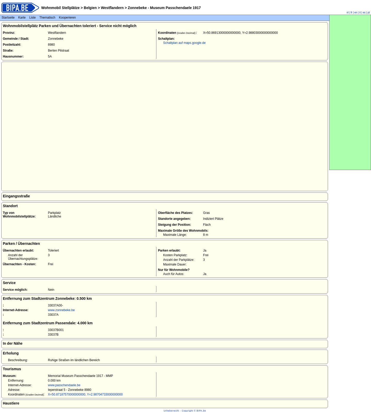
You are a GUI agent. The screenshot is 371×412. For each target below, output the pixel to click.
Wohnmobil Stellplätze (60, 8)
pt (369, 12)
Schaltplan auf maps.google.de (184, 43)
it (360, 12)
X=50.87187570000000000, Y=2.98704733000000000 (85, 394)
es (364, 12)
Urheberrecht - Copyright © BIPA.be (185, 410)
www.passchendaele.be (64, 385)
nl (348, 12)
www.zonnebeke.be (61, 310)
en (356, 12)
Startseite (8, 17)
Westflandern (112, 8)
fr (351, 12)
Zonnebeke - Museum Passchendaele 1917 (164, 8)
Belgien (90, 8)
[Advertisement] (350, 92)
